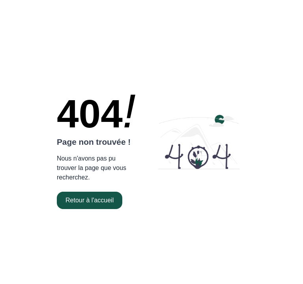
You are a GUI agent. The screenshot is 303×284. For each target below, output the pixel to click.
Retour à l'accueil (89, 200)
